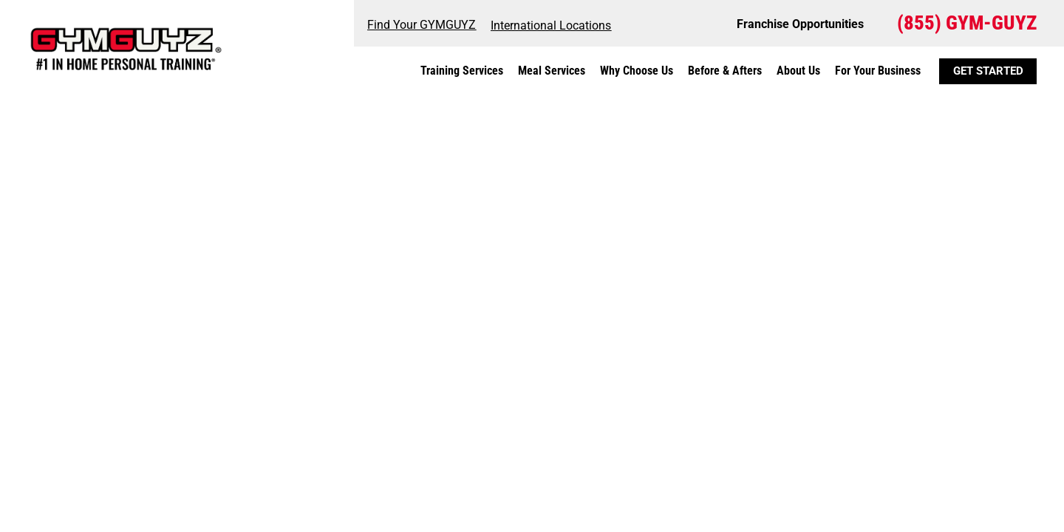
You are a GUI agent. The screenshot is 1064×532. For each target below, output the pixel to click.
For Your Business (878, 71)
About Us (798, 71)
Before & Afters (725, 71)
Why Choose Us (636, 71)
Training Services (461, 71)
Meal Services (551, 71)
